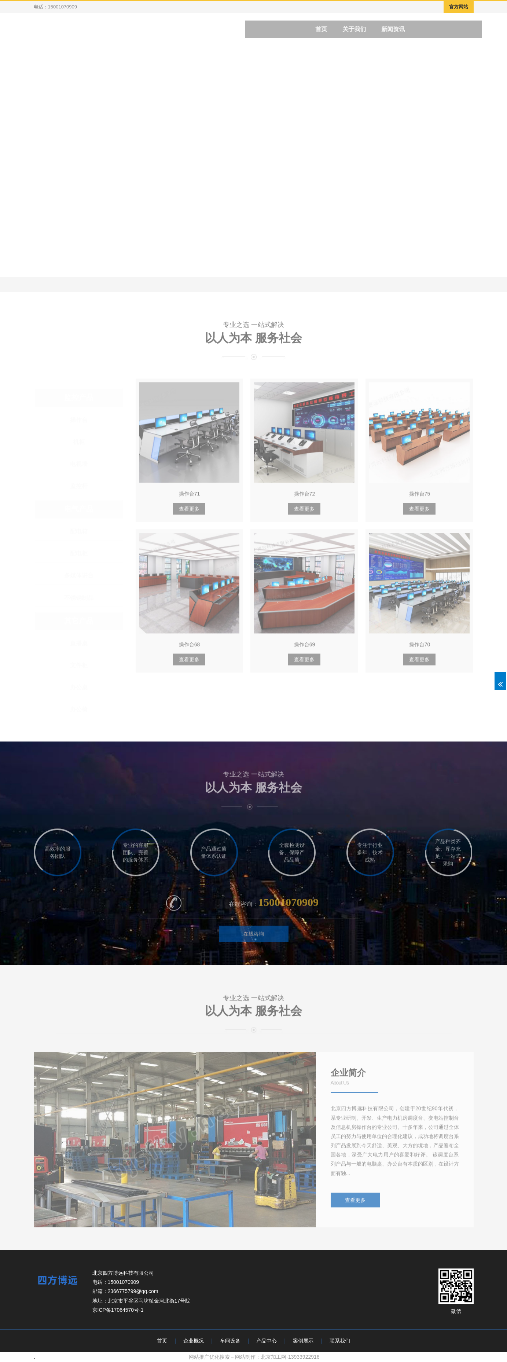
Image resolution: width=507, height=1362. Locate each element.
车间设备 (230, 1341)
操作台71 (189, 498)
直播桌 (79, 643)
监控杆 (79, 486)
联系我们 (340, 1341)
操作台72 (304, 498)
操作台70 (419, 649)
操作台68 (189, 649)
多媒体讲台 (78, 575)
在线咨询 (253, 938)
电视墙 (79, 464)
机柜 (79, 442)
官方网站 (458, 7)
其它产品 (78, 620)
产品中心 (266, 1341)
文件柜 (79, 665)
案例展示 (303, 1341)
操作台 (79, 420)
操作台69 (304, 649)
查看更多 (189, 513)
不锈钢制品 (78, 597)
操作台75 (419, 498)
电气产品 (78, 509)
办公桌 (79, 687)
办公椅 (79, 709)
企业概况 (193, 1341)
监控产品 (78, 397)
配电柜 (79, 553)
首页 (162, 1341)
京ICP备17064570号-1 (118, 1310)
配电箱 (79, 531)
